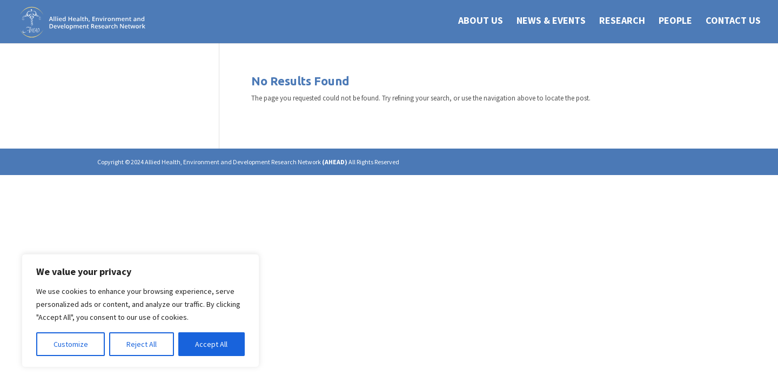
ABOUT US (480, 24)
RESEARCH (622, 24)
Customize (70, 344)
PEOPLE (675, 24)
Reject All (141, 344)
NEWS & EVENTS (551, 24)
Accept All (211, 344)
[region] (140, 310)
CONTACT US (733, 24)
